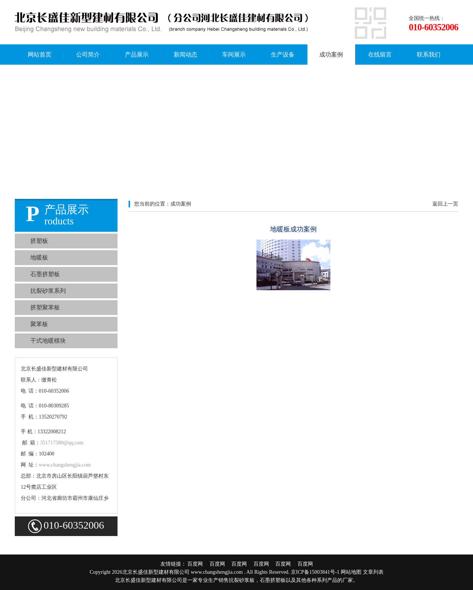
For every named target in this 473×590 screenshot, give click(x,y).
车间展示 (234, 54)
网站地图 (351, 572)
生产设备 (283, 54)
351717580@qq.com (62, 442)
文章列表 (373, 572)
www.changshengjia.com (65, 465)
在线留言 (380, 54)
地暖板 (39, 257)
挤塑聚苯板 (45, 307)
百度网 (197, 564)
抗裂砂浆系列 (48, 291)
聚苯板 (39, 324)
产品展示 (137, 54)
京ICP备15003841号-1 (315, 572)
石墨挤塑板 (45, 274)
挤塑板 (39, 241)
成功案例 (331, 54)
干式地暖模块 (48, 341)
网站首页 (39, 54)
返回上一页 (445, 204)
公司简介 (88, 54)
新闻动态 (185, 54)
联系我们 (428, 54)
